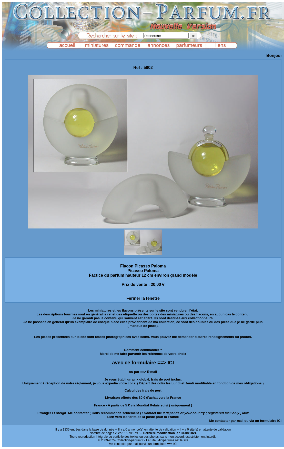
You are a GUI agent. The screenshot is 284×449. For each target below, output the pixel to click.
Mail (245, 413)
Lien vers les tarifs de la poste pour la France (143, 417)
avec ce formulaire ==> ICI (143, 362)
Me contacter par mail (226, 421)
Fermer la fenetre (143, 298)
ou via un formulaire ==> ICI (158, 444)
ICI (279, 421)
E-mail (152, 372)
